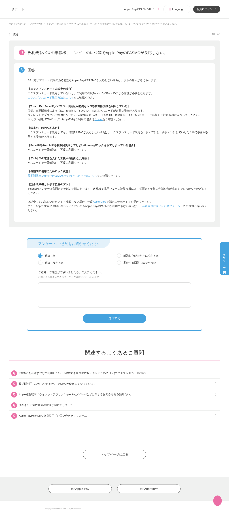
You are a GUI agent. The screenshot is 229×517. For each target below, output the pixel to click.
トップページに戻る (114, 454)
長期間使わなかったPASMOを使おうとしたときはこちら (62, 175)
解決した (50, 255)
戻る (15, 34)
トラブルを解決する (56, 23)
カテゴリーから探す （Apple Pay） (26, 23)
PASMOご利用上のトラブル (82, 23)
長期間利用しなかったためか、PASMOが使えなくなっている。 (57, 383)
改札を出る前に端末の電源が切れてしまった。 (47, 405)
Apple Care (99, 201)
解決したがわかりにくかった (141, 255)
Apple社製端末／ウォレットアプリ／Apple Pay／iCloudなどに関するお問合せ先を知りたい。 (76, 394)
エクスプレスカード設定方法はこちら (51, 97)
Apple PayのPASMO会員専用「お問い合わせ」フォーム (53, 415)
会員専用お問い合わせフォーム (161, 206)
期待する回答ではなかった (139, 262)
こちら (98, 119)
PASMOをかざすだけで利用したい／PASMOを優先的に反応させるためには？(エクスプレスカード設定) (82, 373)
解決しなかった (54, 262)
